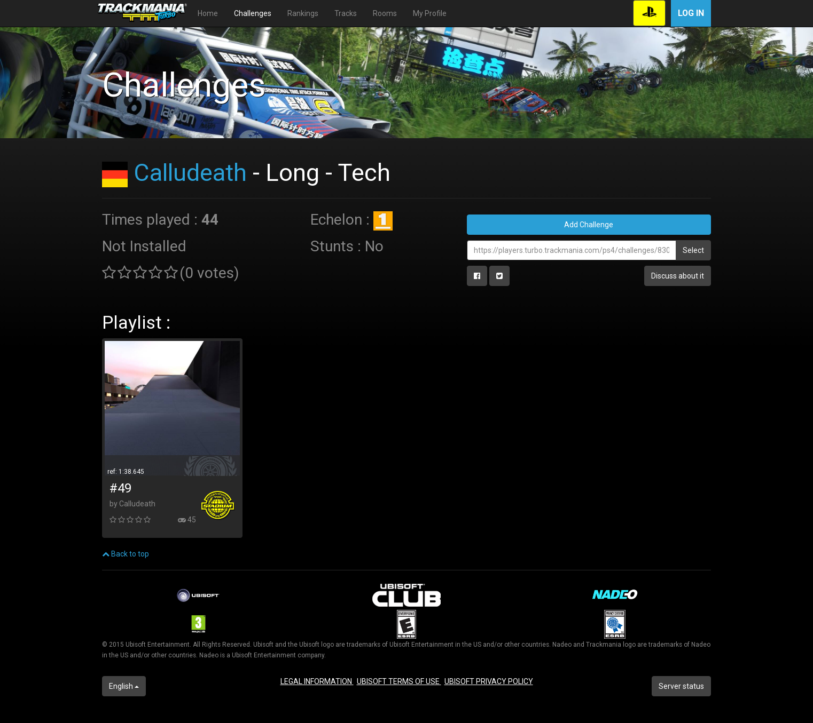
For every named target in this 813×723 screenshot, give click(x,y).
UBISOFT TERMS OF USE (399, 681)
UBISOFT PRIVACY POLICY (488, 681)
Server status (681, 686)
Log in (691, 13)
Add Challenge (588, 224)
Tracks (345, 13)
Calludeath (190, 172)
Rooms (385, 13)
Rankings (302, 13)
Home (208, 13)
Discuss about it (677, 276)
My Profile (430, 13)
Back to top (125, 554)
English (124, 686)
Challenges (252, 13)
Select (693, 250)
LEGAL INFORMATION (317, 681)
